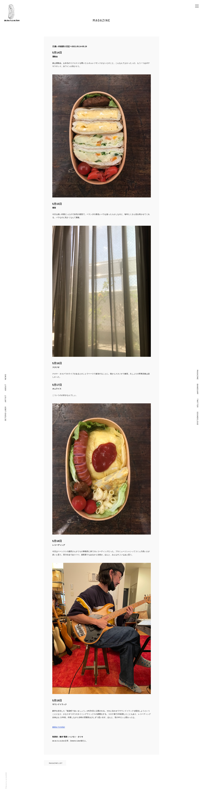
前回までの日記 (58, 727)
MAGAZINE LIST (55, 763)
